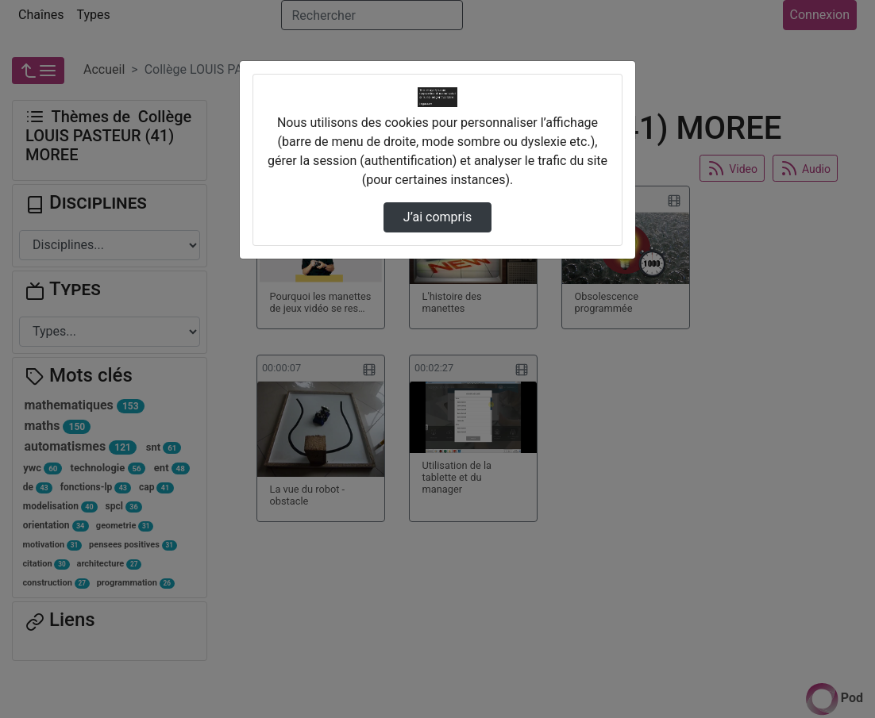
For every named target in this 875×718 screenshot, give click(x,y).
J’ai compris (437, 217)
